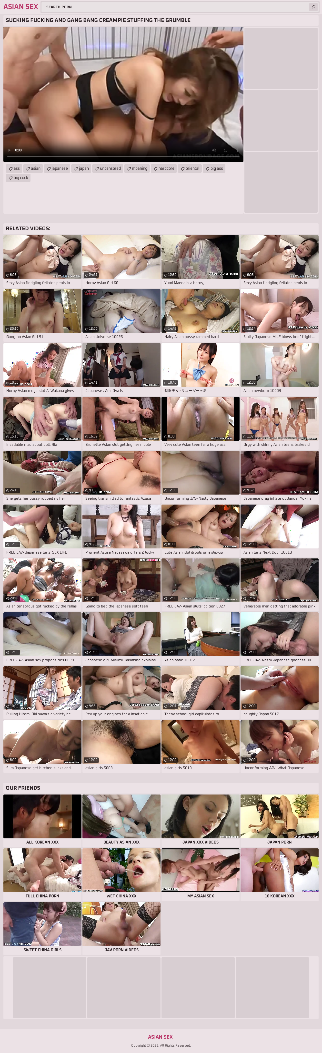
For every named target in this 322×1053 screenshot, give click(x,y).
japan (84, 168)
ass (17, 168)
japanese (60, 168)
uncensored (110, 168)
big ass (217, 168)
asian (35, 168)
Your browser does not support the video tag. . (123, 94)
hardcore (166, 168)
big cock (21, 178)
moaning (139, 168)
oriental (192, 168)
